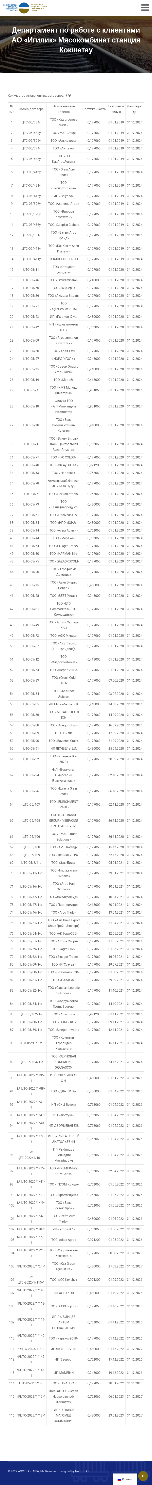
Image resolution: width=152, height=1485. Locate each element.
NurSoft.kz (82, 1471)
